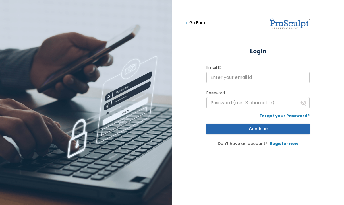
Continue (258, 129)
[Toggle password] (303, 102)
